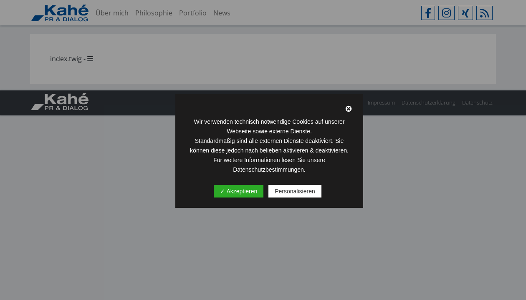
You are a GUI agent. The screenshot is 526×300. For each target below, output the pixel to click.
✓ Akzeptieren (238, 191)
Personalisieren (295, 191)
